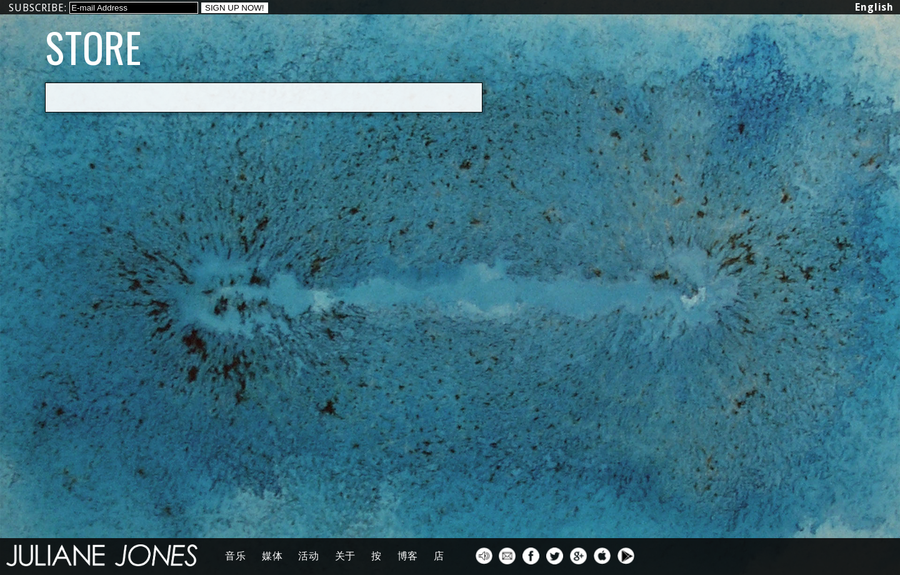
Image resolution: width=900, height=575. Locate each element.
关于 (345, 556)
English (874, 7)
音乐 (235, 556)
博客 (408, 556)
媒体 (272, 556)
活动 (308, 556)
